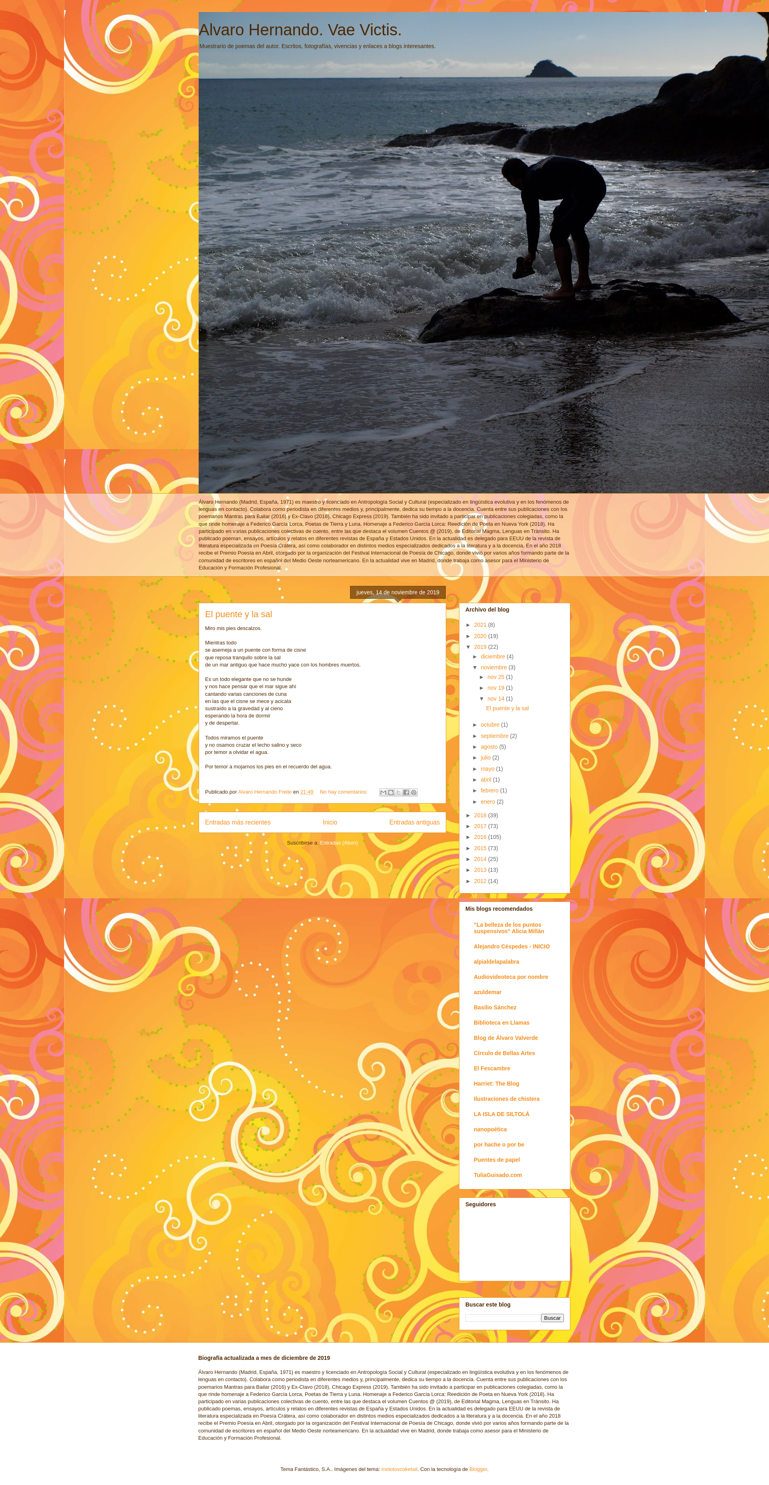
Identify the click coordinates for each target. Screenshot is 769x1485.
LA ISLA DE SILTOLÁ (501, 1114)
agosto (490, 747)
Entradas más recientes (238, 822)
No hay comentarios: (344, 792)
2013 (481, 870)
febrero (490, 790)
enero (489, 801)
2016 (481, 837)
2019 (481, 647)
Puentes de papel (497, 1160)
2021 (481, 625)
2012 (481, 881)
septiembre (495, 736)
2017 (481, 826)
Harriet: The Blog (496, 1083)
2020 (481, 636)
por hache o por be (499, 1144)
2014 (481, 859)
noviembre (494, 667)
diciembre (494, 656)
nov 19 (496, 688)
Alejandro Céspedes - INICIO (512, 946)
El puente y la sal (238, 614)
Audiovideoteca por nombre (511, 977)
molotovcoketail (399, 1469)
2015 (481, 848)
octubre (491, 724)
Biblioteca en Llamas (501, 1022)
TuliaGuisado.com (498, 1175)
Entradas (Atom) (339, 843)
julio (486, 757)
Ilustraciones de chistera (507, 1099)
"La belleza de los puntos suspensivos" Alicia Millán (509, 928)
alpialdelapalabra (496, 961)
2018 (481, 815)
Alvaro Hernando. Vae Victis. (300, 29)
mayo (488, 769)
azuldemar (487, 992)
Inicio (330, 822)
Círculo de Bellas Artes (504, 1053)
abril (487, 779)
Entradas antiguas (414, 822)
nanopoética (490, 1129)
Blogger (478, 1469)
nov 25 (496, 677)
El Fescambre (492, 1068)
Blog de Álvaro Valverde (506, 1038)
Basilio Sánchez (495, 1007)
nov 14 (496, 698)
